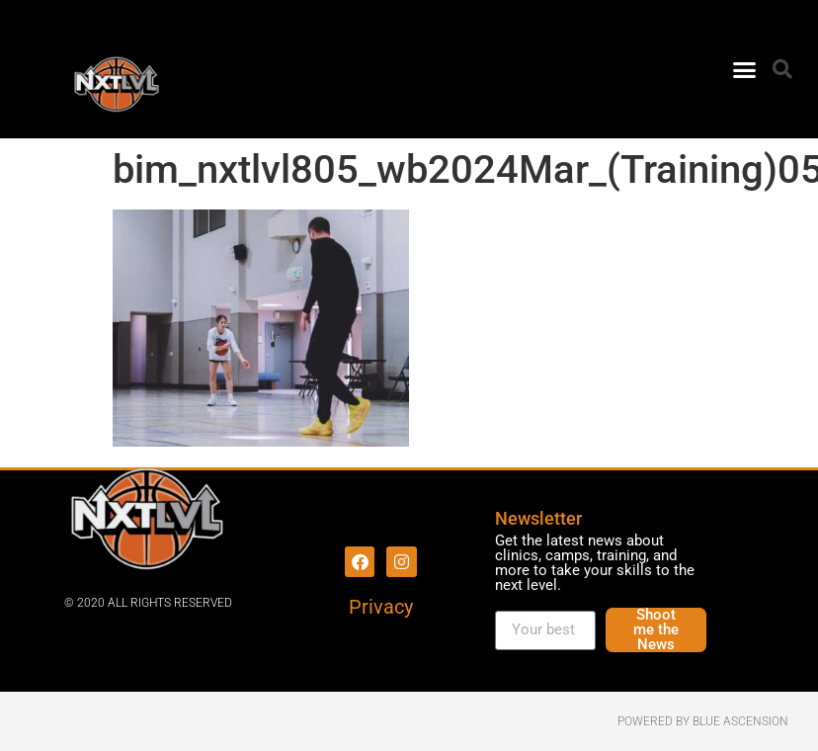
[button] (745, 69)
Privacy (381, 607)
